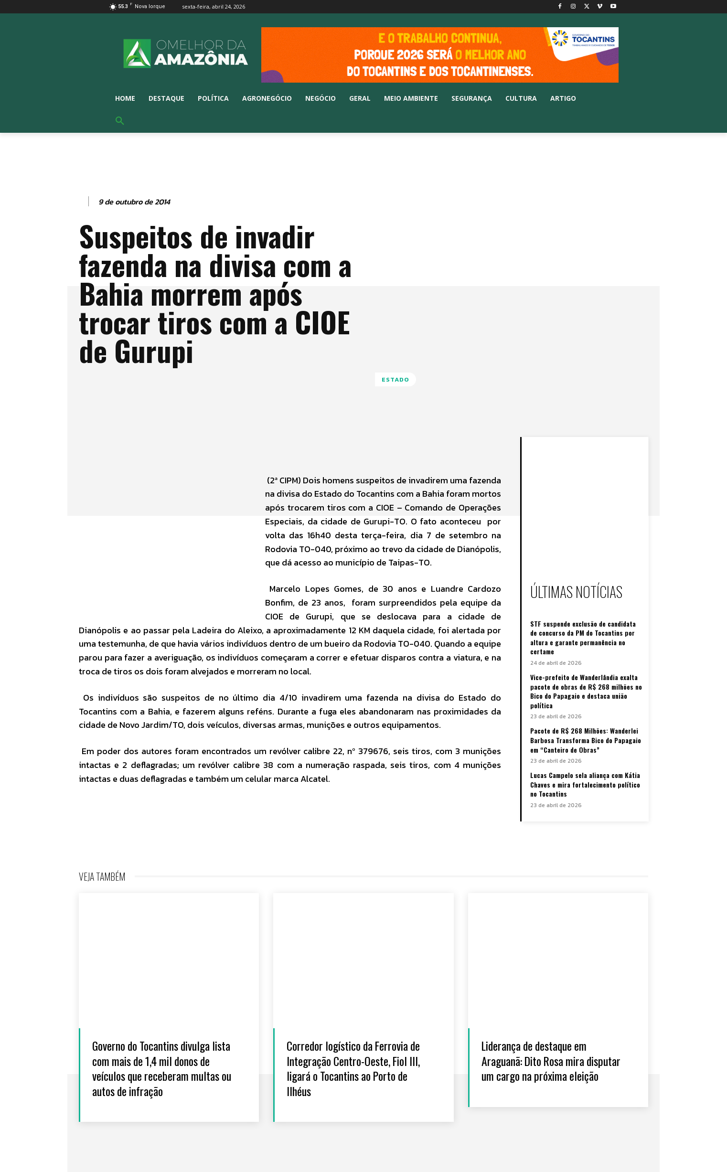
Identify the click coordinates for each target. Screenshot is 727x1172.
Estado (395, 379)
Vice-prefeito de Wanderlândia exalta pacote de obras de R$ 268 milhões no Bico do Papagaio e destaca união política (586, 691)
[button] (119, 121)
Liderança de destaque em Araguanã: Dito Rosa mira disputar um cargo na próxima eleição (548, 1067)
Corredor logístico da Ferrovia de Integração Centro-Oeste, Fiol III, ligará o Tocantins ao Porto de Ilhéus (360, 1067)
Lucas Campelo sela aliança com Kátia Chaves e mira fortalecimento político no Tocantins (585, 784)
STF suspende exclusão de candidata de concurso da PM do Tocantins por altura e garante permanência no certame (583, 637)
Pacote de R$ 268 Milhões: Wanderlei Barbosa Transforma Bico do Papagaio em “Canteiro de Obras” (585, 739)
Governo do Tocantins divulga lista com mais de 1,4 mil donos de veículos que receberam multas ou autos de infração (162, 1067)
